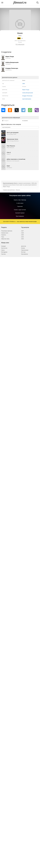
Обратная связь (5, 847)
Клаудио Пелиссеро (27, 95)
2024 (22, 846)
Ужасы (3, 859)
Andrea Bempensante (27, 92)
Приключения (24, 859)
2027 (22, 840)
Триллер (3, 863)
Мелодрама (4, 861)
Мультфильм (24, 863)
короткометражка (26, 99)
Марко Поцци (25, 89)
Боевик (23, 857)
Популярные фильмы (6, 840)
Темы (2, 846)
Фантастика (4, 857)
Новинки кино (4, 841)
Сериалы (3, 843)
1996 (23, 83)
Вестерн (23, 861)
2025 (22, 843)
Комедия (3, 855)
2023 (22, 847)
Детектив (23, 855)
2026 (22, 841)
